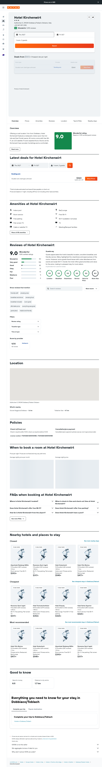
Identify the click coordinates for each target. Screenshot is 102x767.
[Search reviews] (65, 288)
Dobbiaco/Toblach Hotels (82, 762)
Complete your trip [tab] (19, 709)
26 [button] (48, 68)
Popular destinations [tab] (35, 709)
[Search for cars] (3, 22)
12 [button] (48, 58)
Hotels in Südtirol (68, 762)
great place (14, 311)
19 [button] (48, 63)
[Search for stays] (3, 18)
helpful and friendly (26, 311)
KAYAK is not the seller (55, 744)
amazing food (30, 297)
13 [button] (19, 63)
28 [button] (24, 72)
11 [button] (43, 58)
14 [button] (24, 63)
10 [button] (38, 58)
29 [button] (28, 72)
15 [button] (28, 63)
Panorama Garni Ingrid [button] (40, 565)
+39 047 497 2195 (20, 25)
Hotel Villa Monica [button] (83, 565)
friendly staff (14, 293)
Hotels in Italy (39, 762)
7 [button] (23, 58)
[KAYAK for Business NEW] (3, 40)
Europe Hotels (30, 762)
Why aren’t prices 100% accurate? (55, 752)
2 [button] (33, 53)
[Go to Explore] (3, 32)
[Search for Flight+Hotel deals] (3, 26)
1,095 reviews (31, 28)
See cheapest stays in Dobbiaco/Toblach (85, 581)
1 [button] (28, 53)
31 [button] (38, 72)
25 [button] (43, 68)
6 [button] (19, 58)
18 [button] (43, 63)
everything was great (28, 306)
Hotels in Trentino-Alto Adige (54, 762)
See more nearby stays (91, 541)
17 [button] (38, 63)
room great (27, 302)
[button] (98, 2)
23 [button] (33, 68)
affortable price (15, 306)
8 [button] (28, 58)
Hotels (21, 762)
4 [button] (59, 58)
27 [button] (19, 72)
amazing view (25, 293)
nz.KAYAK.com (13, 762)
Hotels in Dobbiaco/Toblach (22, 721)
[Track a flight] (3, 36)
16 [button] (33, 63)
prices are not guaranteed (49, 739)
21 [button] (24, 68)
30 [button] (33, 72)
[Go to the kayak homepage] (13, 7)
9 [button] (33, 58)
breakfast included (16, 302)
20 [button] (19, 68)
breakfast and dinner (17, 297)
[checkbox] (20, 345)
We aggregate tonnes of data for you (55, 748)
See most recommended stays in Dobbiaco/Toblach (82, 622)
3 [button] (38, 53)
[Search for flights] (3, 14)
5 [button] (47, 53)
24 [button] (38, 68)
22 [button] (28, 68)
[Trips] (3, 46)
